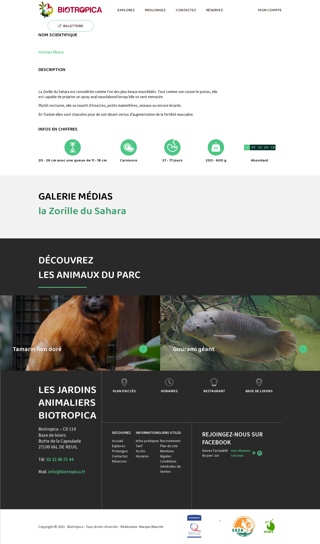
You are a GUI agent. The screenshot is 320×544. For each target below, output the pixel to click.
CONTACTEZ (186, 10)
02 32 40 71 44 (59, 459)
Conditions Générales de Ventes (170, 466)
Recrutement (170, 440)
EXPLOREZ (126, 10)
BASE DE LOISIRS (259, 390)
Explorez (118, 446)
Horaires (142, 456)
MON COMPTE (270, 10)
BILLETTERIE (73, 26)
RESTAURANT (214, 390)
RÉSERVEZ (214, 10)
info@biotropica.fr (66, 471)
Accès (140, 451)
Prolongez (120, 451)
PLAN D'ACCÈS (124, 390)
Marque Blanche (151, 526)
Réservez (119, 461)
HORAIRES (169, 390)
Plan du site (169, 446)
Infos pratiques (147, 440)
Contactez (120, 456)
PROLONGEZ (155, 10)
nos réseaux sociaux (240, 452)
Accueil (117, 440)
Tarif (139, 446)
